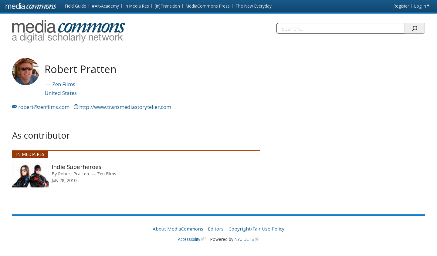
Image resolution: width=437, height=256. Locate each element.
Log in (420, 6)
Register (401, 6)
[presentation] (30, 175)
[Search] (340, 28)
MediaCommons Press (208, 6)
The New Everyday (253, 6)
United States (61, 92)
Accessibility (189, 239)
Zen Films (63, 84)
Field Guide (75, 6)
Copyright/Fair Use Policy (256, 229)
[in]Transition (167, 6)
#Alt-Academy (105, 6)
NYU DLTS (244, 239)
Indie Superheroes (76, 166)
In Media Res (137, 6)
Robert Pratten (73, 173)
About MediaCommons (178, 229)
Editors (216, 229)
